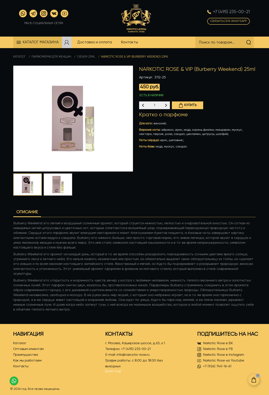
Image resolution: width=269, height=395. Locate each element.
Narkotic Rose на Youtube (220, 361)
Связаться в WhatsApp (228, 21)
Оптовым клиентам (28, 349)
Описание (27, 212)
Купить (188, 105)
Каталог (19, 56)
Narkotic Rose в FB (215, 349)
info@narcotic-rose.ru (133, 355)
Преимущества (25, 355)
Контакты (20, 366)
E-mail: (127, 355)
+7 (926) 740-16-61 (214, 366)
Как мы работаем (27, 360)
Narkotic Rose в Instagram (220, 355)
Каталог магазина (41, 42)
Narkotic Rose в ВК (215, 343)
